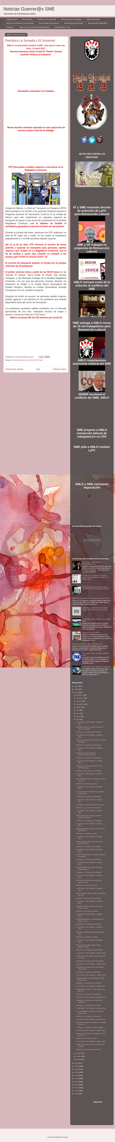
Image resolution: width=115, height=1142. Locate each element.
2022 (77, 689)
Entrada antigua (59, 369)
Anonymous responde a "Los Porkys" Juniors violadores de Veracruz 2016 (95, 609)
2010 (77, 1094)
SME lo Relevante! (93, 19)
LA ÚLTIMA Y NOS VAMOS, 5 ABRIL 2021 (91, 997)
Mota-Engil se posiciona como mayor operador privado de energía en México (95, 588)
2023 (77, 686)
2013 (77, 1085)
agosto (79, 707)
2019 (77, 1066)
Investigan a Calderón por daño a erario (90, 805)
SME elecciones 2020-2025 (97, 23)
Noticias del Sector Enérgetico (71, 19)
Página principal (11, 19)
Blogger (65, 1137)
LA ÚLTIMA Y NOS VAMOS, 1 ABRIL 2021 (91, 1041)
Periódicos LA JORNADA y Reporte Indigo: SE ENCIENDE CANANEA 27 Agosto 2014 (95, 577)
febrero (79, 1056)
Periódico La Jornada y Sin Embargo (89, 821)
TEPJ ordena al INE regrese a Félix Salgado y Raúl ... (88, 946)
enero (78, 1059)
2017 (77, 1072)
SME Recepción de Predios (73, 23)
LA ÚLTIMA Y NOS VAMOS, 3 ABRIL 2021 (91, 1019)
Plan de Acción (27, 19)
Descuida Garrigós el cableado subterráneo (87, 644)
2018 (77, 1069)
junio (78, 713)
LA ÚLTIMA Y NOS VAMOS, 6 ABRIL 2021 (91, 986)
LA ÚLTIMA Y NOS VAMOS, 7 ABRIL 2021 (91, 975)
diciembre (80, 695)
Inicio (38, 369)
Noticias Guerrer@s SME (29, 8)
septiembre (80, 704)
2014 (77, 1082)
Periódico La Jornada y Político (87, 911)
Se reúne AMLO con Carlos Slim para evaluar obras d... (89, 868)
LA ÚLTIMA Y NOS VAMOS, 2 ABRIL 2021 (91, 1030)
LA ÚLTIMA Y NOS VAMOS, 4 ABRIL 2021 (91, 1008)
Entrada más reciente (14, 369)
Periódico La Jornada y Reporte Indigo (89, 950)
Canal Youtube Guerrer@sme (49, 23)
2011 (77, 1091)
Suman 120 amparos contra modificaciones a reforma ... (86, 754)
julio (78, 710)
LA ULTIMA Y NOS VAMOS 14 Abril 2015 (96, 667)
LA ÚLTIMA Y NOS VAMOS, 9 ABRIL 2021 (91, 953)
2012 (77, 1088)
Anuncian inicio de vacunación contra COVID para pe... (89, 767)
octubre (79, 701)
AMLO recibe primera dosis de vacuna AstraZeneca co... (89, 842)
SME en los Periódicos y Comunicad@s (20, 23)
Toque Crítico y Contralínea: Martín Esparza (34, 27)
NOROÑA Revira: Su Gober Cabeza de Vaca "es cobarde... (89, 728)
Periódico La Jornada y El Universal (88, 732)
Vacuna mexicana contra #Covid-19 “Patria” (28, 360)
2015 (77, 1078)
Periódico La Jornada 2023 (46, 19)
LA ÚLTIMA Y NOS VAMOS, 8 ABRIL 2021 (91, 964)
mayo (78, 716)
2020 (77, 1063)
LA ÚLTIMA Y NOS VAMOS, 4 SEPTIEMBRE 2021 (92, 563)
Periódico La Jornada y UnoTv (86, 784)
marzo (78, 1053)
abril (78, 719)
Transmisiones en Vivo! (62, 27)
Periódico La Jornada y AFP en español (90, 961)
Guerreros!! (10, 27)
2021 (77, 692)
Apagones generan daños (91, 632)
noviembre (80, 698)
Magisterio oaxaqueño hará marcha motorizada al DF (90, 598)
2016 (77, 1075)
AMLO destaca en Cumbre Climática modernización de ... (89, 817)
